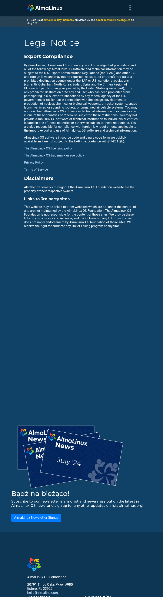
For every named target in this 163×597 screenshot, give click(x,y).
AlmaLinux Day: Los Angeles (113, 20)
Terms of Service (36, 169)
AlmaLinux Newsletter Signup (36, 518)
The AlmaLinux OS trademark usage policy (54, 155)
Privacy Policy (34, 162)
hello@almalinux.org (42, 593)
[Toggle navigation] (130, 8)
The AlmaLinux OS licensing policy (48, 148)
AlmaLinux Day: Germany (58, 20)
